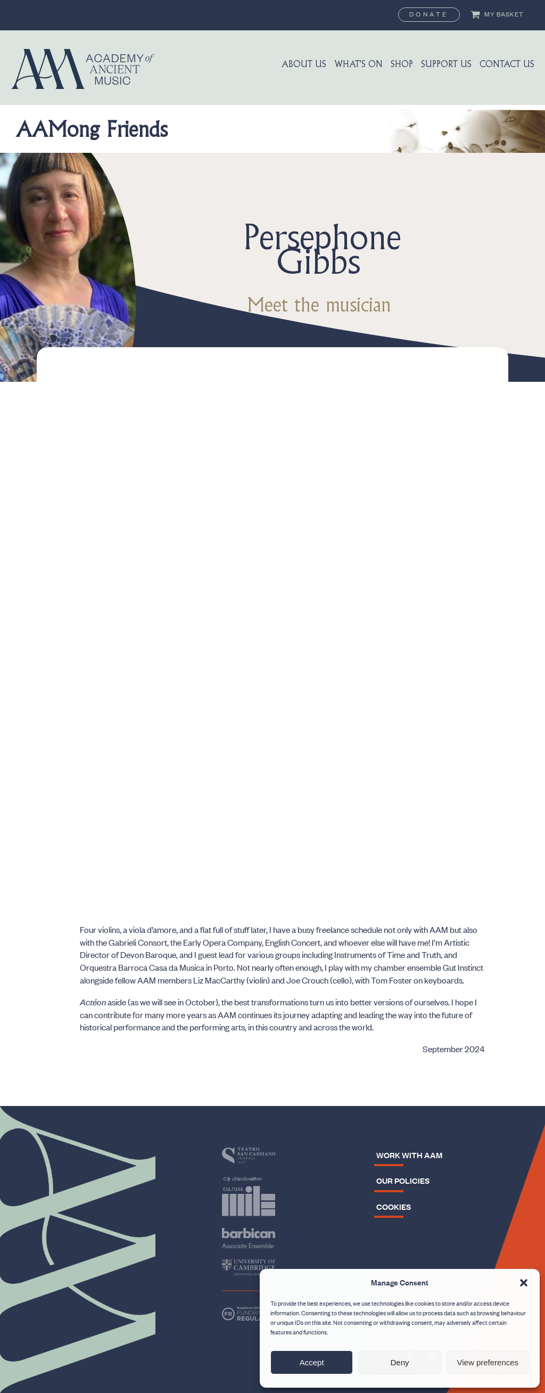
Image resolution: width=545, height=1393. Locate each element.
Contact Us (507, 65)
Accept (312, 1362)
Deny (399, 1362)
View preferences (488, 1362)
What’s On (358, 65)
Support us (446, 65)
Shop (402, 65)
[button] (523, 1282)
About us (304, 65)
